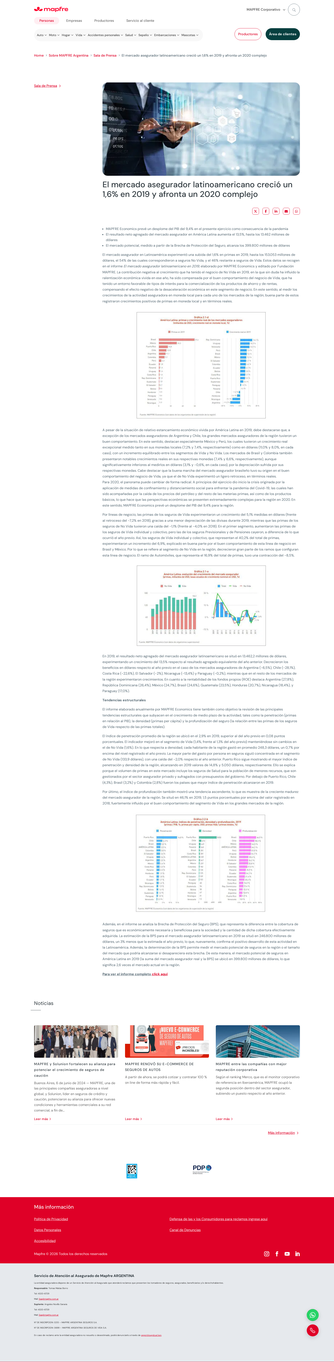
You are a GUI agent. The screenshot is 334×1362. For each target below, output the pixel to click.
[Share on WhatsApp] (296, 211)
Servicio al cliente (140, 20)
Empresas (74, 20)
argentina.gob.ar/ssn (151, 1335)
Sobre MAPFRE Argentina (68, 55)
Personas (46, 20)
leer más (41, 1119)
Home (39, 55)
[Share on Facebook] (265, 211)
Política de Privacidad (51, 1219)
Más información (281, 1133)
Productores (248, 34)
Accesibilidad (45, 1241)
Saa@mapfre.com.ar (49, 1299)
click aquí (160, 974)
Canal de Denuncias (185, 1230)
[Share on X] (255, 211)
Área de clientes (283, 34)
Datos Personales (47, 1230)
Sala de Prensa (105, 55)
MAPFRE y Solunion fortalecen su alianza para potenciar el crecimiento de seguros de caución (74, 1070)
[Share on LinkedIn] (276, 211)
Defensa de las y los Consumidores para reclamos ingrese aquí (219, 1219)
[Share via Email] (286, 211)
